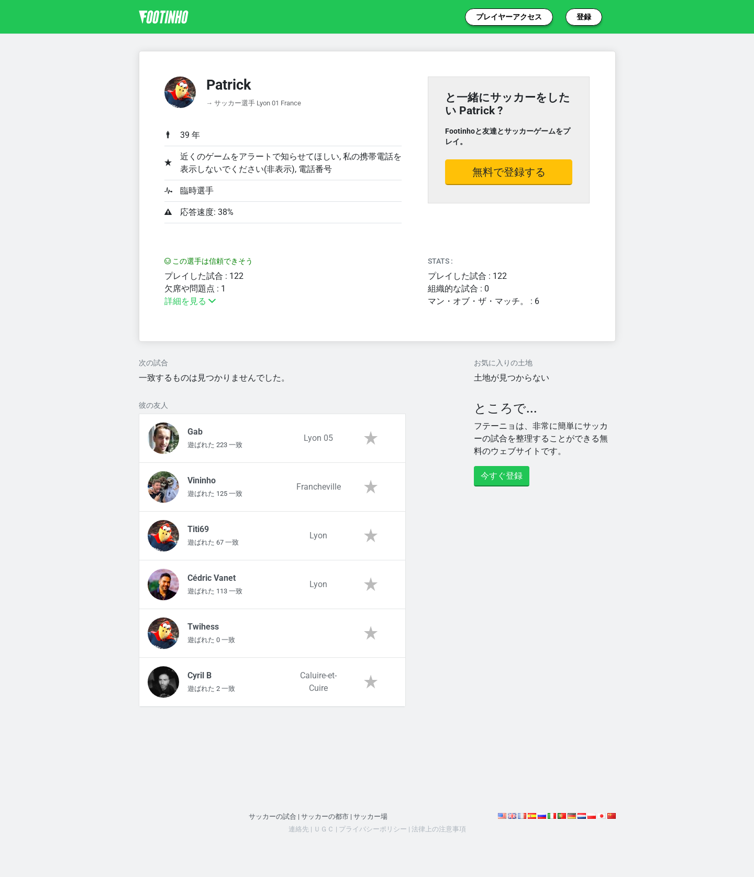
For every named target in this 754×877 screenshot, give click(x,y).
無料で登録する (509, 172)
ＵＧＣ (324, 829)
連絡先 (299, 829)
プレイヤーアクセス (509, 16)
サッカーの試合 (272, 816)
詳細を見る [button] (190, 301)
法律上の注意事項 (439, 829)
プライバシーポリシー (373, 829)
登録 (583, 16)
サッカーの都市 (325, 816)
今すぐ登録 (502, 476)
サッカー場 (370, 816)
